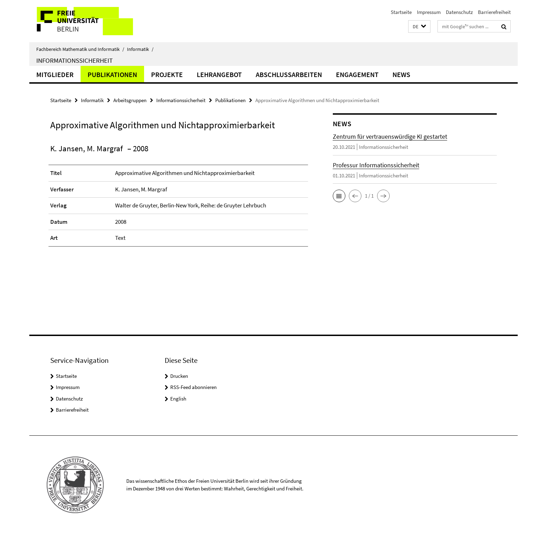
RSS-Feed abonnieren (193, 387)
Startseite (401, 12)
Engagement (357, 74)
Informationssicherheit (74, 60)
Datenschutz (459, 12)
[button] (419, 26)
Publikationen (112, 74)
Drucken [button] (179, 376)
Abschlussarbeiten (289, 74)
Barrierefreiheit (494, 12)
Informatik (140, 49)
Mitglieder (55, 74)
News (401, 74)
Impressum (429, 12)
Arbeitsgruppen (130, 100)
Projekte (167, 74)
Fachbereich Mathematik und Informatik (80, 49)
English (178, 398)
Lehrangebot (219, 74)
